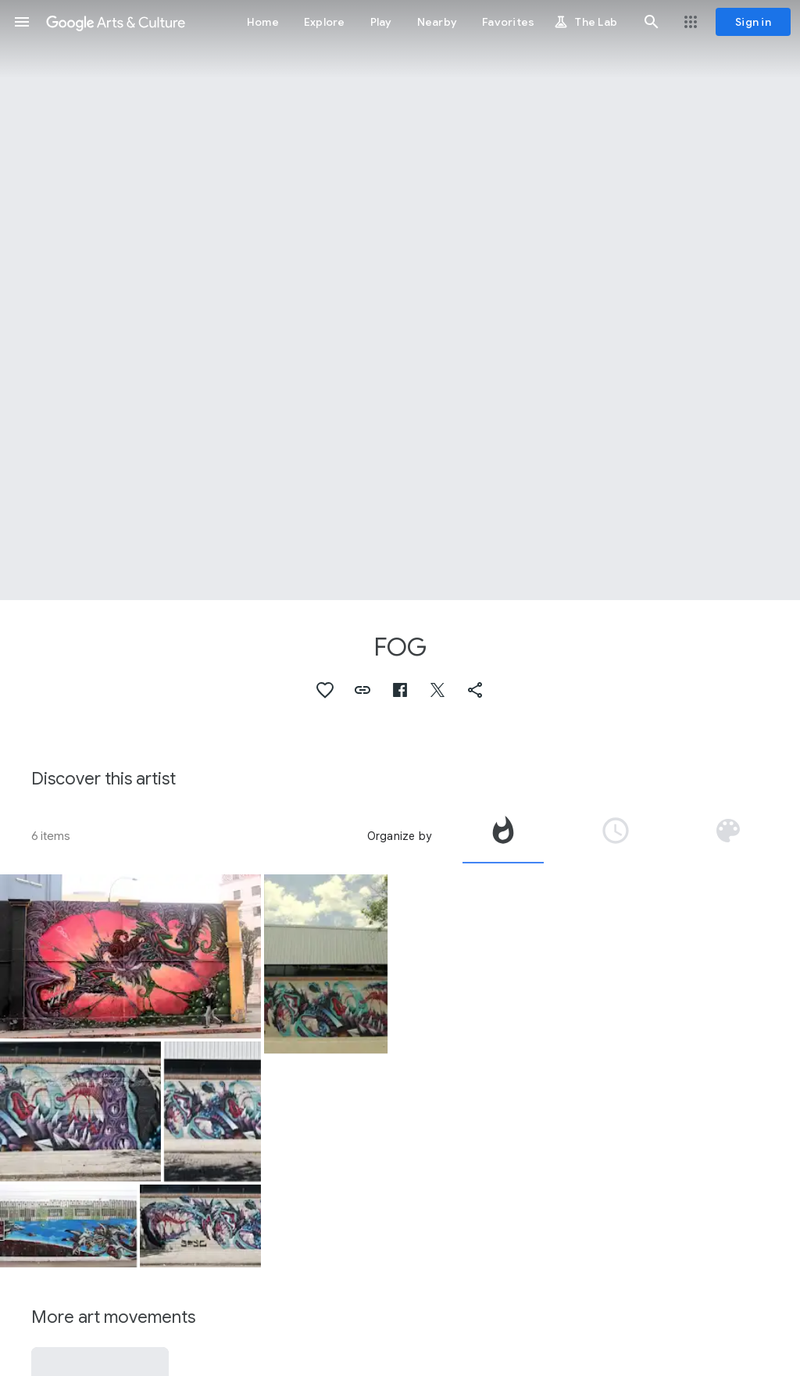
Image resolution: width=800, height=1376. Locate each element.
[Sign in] (753, 22)
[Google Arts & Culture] (116, 22)
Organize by (399, 836)
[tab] (503, 836)
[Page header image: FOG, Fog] (400, 300)
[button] (22, 22)
